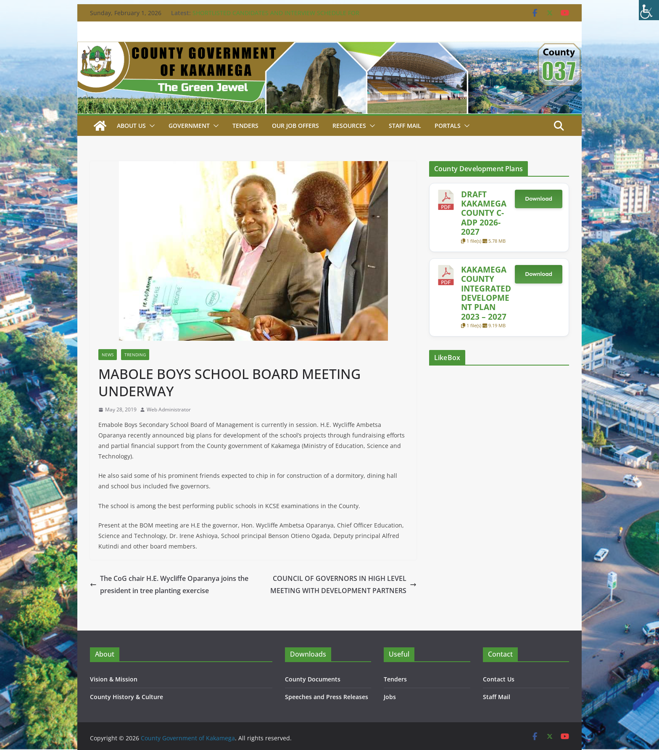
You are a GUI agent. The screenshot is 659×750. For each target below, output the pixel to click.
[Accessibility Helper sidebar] (649, 10)
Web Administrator (169, 409)
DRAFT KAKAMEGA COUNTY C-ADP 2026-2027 (483, 213)
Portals (448, 126)
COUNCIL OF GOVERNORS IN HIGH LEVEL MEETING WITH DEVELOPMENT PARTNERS (343, 584)
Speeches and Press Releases (326, 697)
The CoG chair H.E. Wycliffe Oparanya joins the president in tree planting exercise (169, 584)
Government (189, 126)
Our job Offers (295, 126)
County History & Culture (126, 697)
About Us (131, 126)
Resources (349, 126)
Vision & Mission (113, 679)
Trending (135, 355)
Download (538, 198)
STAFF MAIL (405, 126)
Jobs (390, 697)
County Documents (312, 679)
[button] (150, 126)
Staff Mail (496, 697)
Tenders (245, 126)
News (107, 355)
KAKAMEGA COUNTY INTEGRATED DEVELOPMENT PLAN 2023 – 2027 (486, 293)
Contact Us (498, 679)
